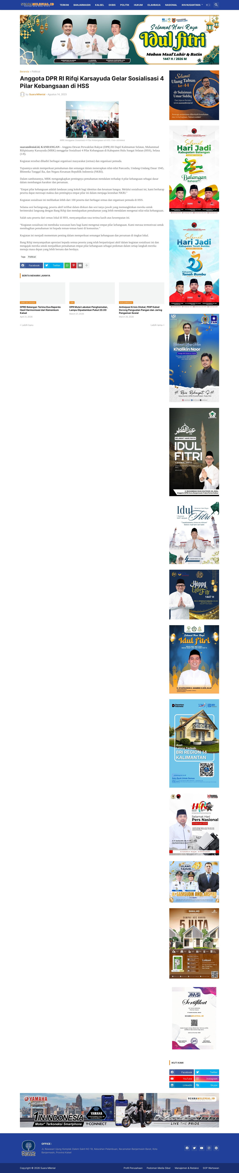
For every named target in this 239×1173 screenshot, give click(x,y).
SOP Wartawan (211, 1168)
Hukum (138, 4)
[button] (208, 5)
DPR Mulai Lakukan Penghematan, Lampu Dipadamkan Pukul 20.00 (88, 308)
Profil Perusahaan (133, 1168)
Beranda (24, 71)
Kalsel (99, 4)
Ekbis (112, 4)
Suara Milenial (47, 1168)
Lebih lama (156, 325)
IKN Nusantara (191, 4)
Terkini (64, 4)
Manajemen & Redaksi (187, 1168)
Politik (124, 4)
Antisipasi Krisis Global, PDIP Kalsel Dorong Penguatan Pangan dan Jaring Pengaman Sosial (140, 310)
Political (36, 71)
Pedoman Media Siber (159, 1168)
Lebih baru (27, 325)
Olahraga (153, 4)
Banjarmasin (82, 4)
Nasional (171, 4)
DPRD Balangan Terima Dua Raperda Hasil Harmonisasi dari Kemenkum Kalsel (40, 310)
